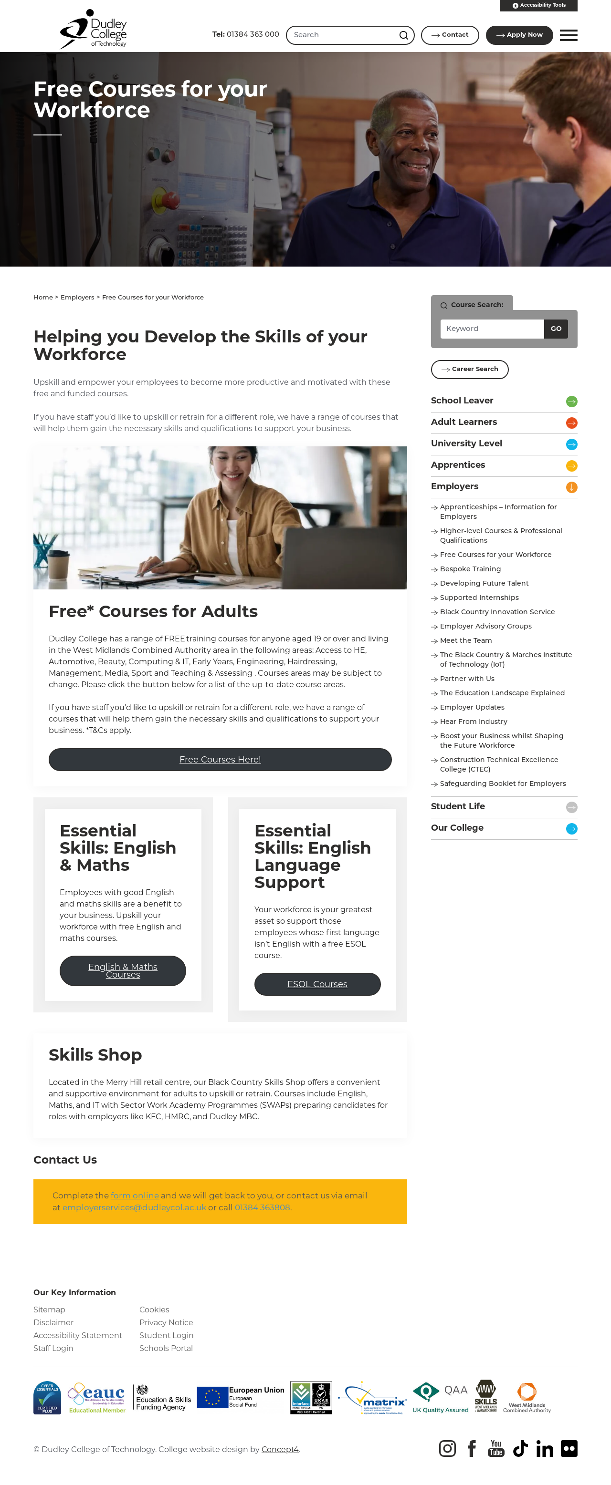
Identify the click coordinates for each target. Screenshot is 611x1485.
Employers (78, 298)
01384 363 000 (244, 35)
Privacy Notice (166, 1326)
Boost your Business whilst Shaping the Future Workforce (502, 741)
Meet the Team (466, 641)
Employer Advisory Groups (486, 626)
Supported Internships (479, 598)
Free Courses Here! (220, 760)
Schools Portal (166, 1352)
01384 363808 (262, 1212)
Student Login (167, 1339)
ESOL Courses (317, 987)
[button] (567, 35)
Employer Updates (472, 708)
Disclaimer (53, 1326)
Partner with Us (467, 679)
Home (43, 298)
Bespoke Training (470, 569)
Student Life (458, 807)
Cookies (154, 1314)
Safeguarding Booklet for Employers (503, 784)
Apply (519, 35)
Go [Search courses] (556, 329)
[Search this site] (404, 35)
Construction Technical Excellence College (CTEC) (499, 765)
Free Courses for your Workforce (496, 555)
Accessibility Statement (78, 1339)
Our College (457, 828)
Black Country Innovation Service (497, 612)
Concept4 (281, 1453)
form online (135, 1200)
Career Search (470, 369)
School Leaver (462, 401)
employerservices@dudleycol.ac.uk (134, 1212)
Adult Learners (464, 422)
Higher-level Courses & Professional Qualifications (501, 536)
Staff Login (53, 1352)
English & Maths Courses (123, 973)
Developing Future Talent (484, 584)
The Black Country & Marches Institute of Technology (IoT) (506, 660)
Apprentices (458, 465)
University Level (466, 444)
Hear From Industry (473, 722)
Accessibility (539, 5)
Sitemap (49, 1314)
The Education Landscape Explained (502, 693)
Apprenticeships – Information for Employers (498, 512)
